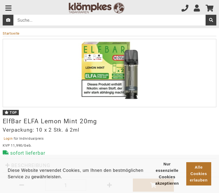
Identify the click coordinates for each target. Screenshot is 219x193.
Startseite (11, 33)
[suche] (211, 20)
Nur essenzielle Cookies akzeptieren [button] (167, 173)
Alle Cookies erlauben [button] (198, 173)
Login (8, 138)
